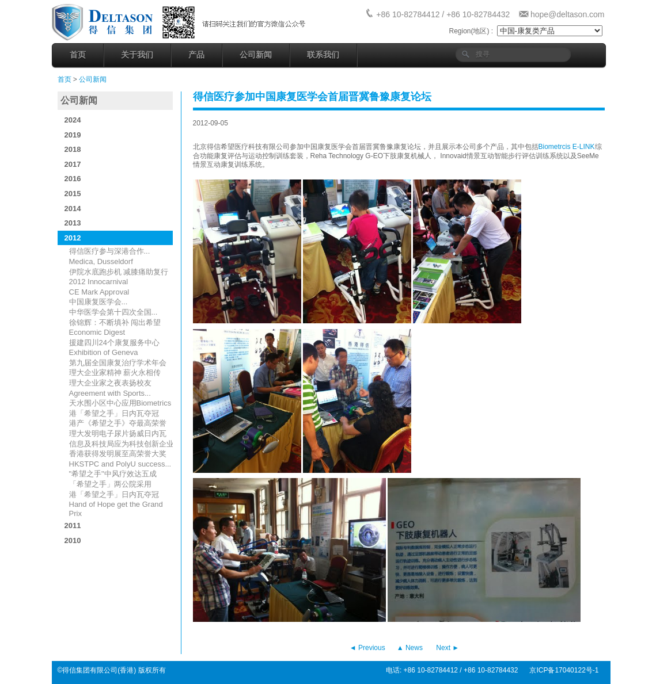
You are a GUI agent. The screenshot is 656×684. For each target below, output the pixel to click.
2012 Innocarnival (98, 281)
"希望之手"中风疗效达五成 (113, 473)
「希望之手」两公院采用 (110, 484)
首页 (78, 54)
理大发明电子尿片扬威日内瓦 (117, 433)
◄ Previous (367, 648)
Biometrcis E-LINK (567, 147)
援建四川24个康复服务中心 (114, 342)
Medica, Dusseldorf (101, 261)
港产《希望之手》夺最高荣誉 (117, 423)
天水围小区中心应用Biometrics (120, 403)
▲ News (410, 648)
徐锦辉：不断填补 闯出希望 (115, 322)
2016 (73, 178)
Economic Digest (97, 332)
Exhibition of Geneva (103, 352)
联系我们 (323, 54)
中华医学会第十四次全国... (113, 312)
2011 (73, 525)
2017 (73, 164)
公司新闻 (256, 54)
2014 (73, 208)
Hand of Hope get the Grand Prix (116, 509)
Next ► (447, 648)
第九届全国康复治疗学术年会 (117, 362)
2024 (73, 120)
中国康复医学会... (98, 301)
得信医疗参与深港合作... (109, 251)
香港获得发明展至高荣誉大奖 (117, 453)
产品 (196, 54)
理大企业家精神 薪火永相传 (115, 372)
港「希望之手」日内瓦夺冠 (114, 413)
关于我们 (137, 54)
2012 (73, 238)
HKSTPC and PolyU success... (120, 464)
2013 (73, 223)
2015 (73, 193)
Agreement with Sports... (110, 393)
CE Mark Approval (99, 292)
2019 (73, 135)
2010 (73, 540)
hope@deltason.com (567, 14)
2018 (73, 149)
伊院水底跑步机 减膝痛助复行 (119, 272)
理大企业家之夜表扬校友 (110, 383)
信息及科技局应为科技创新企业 (121, 444)
